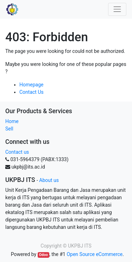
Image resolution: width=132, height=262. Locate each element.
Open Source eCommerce (94, 254)
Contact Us (31, 92)
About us (49, 180)
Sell (9, 129)
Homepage (31, 84)
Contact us (17, 152)
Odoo (43, 254)
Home (12, 121)
